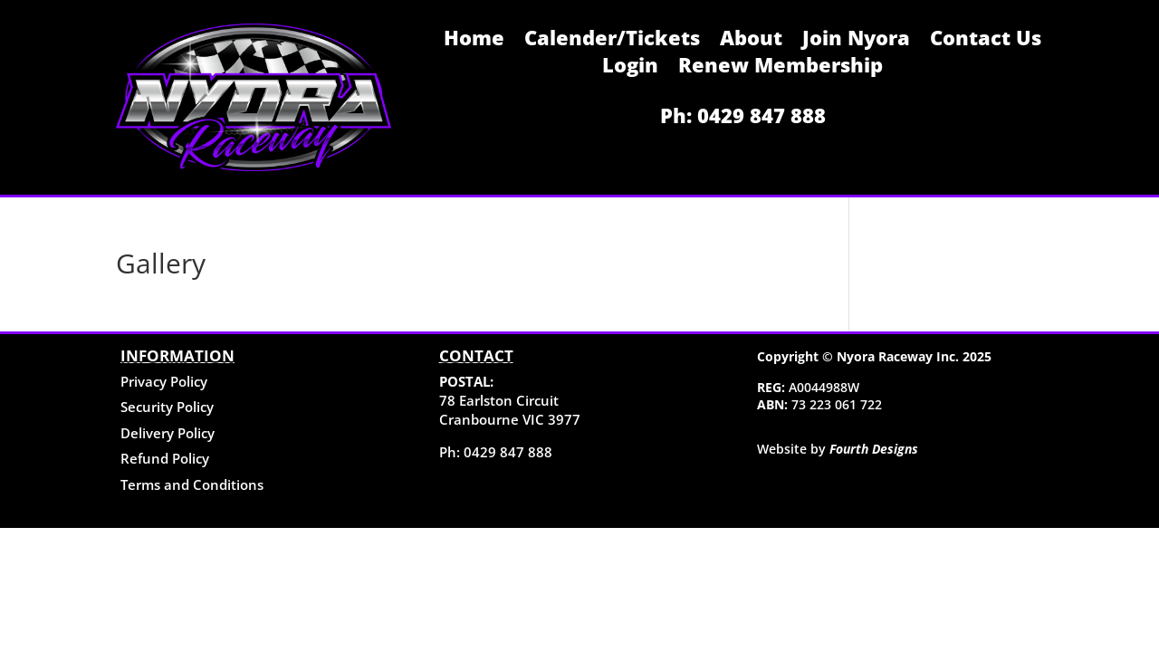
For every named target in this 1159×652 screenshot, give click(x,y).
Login (630, 68)
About (751, 41)
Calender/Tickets (612, 41)
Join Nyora (856, 41)
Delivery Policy (167, 433)
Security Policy (167, 407)
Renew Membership (780, 68)
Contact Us (985, 41)
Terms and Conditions (191, 484)
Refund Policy (164, 458)
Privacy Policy (163, 381)
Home (474, 41)
